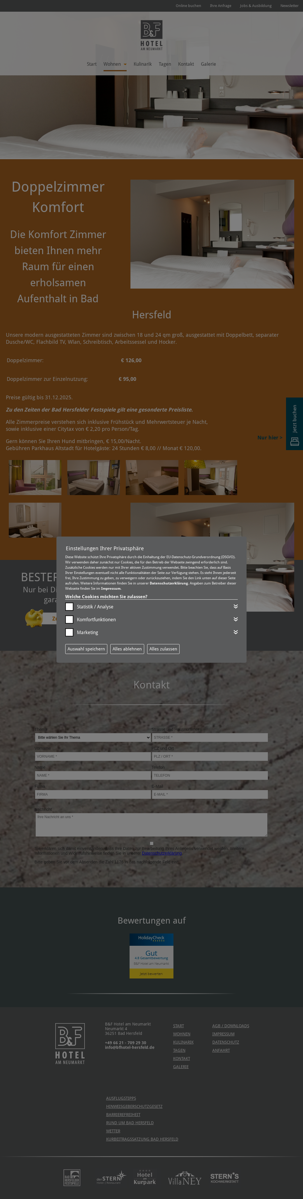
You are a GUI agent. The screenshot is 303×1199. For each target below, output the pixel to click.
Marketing (87, 632)
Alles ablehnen (127, 649)
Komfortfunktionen (96, 619)
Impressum (110, 589)
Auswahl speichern (86, 649)
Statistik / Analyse (95, 607)
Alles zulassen (163, 649)
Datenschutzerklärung (169, 583)
